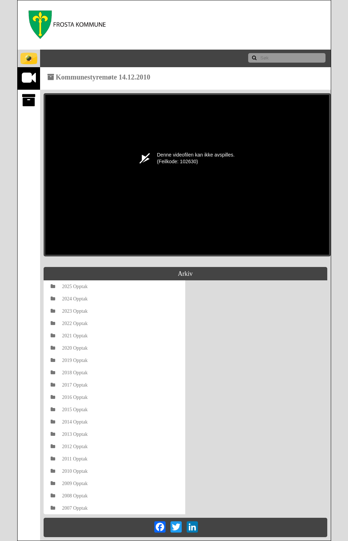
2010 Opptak (69, 471)
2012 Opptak (69, 446)
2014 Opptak (69, 422)
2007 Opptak (69, 508)
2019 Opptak (69, 360)
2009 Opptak (69, 483)
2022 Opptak (69, 323)
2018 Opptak (69, 372)
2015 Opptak (69, 409)
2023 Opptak (69, 311)
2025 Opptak (69, 286)
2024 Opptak (69, 298)
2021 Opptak (69, 335)
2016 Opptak (69, 397)
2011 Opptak (69, 459)
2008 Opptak (69, 495)
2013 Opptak (69, 434)
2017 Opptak (69, 385)
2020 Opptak (69, 348)
